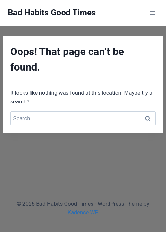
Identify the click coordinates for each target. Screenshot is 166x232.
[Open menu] (152, 13)
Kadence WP (83, 212)
